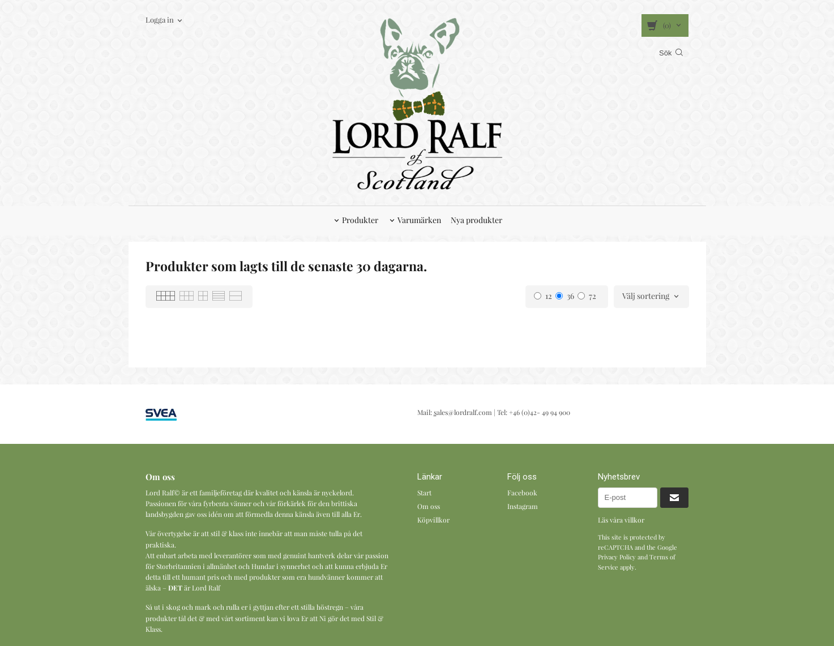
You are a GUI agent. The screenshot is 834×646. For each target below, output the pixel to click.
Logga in (160, 19)
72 (587, 295)
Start (424, 492)
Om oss (428, 506)
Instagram (522, 506)
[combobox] (651, 296)
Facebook (522, 492)
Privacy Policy (617, 557)
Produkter (360, 220)
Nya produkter (476, 220)
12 (543, 295)
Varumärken (419, 220)
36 (564, 295)
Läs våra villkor (621, 519)
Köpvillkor (433, 519)
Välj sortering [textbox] (645, 296)
